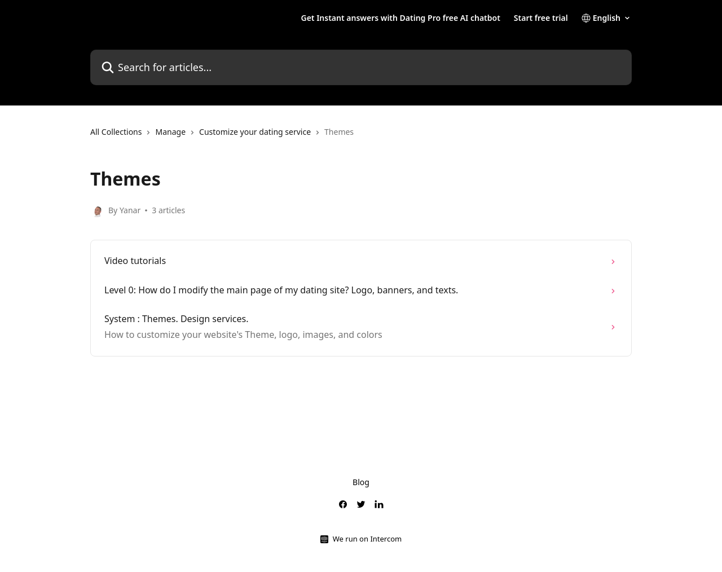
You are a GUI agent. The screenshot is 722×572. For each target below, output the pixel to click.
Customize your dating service (255, 131)
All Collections (116, 131)
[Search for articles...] (361, 67)
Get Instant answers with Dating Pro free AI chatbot (400, 18)
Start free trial (541, 18)
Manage (170, 131)
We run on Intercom (367, 539)
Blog (361, 482)
